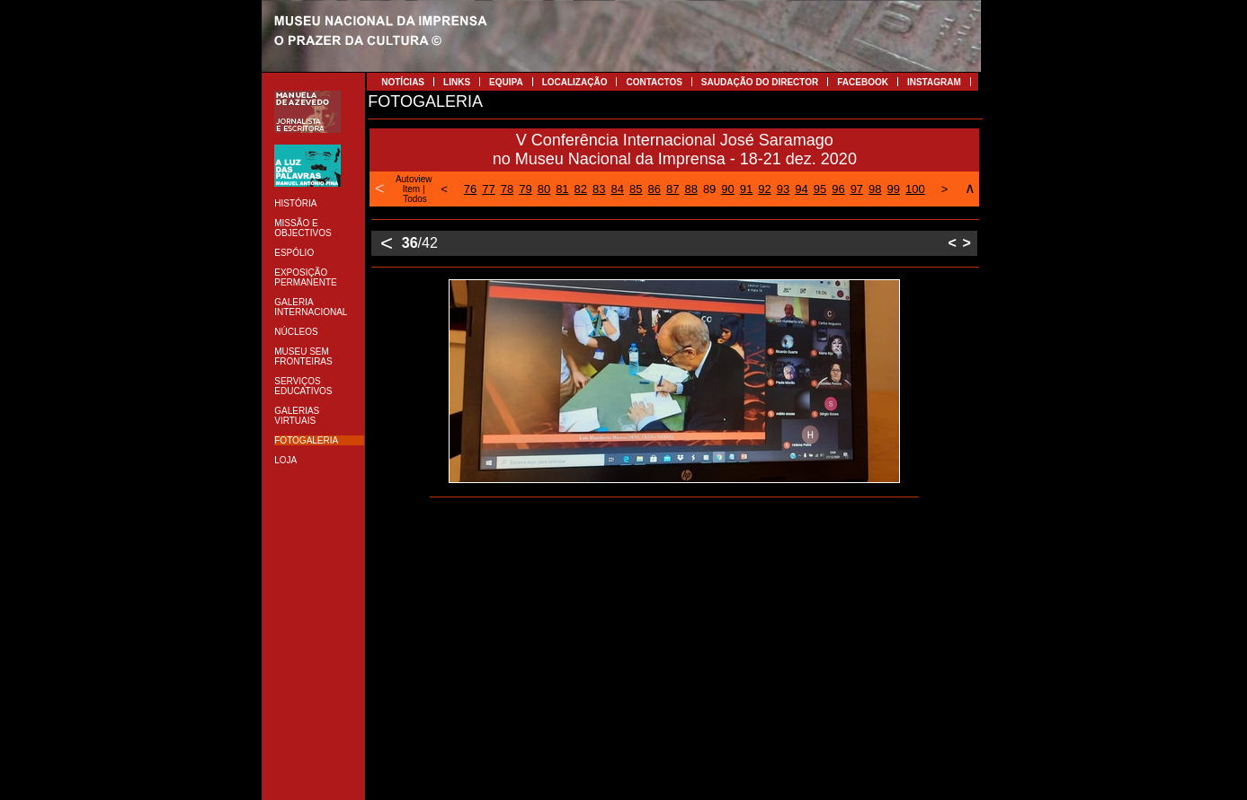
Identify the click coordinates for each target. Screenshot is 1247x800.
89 (709, 189)
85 (635, 189)
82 (581, 189)
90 (727, 189)
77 (488, 189)
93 (783, 189)
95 (820, 189)
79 (525, 189)
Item (411, 189)
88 (690, 189)
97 (857, 189)
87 (672, 189)
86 (653, 189)
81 (562, 189)
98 (874, 189)
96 (838, 189)
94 (801, 189)
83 (598, 189)
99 (893, 189)
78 (507, 189)
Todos (415, 199)
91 (746, 189)
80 (544, 189)
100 (915, 189)
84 (617, 189)
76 (470, 189)
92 (764, 189)
